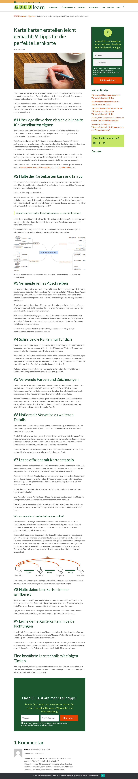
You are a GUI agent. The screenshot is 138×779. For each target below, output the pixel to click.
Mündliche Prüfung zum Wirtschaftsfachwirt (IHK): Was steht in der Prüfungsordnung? (107, 127)
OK (103, 775)
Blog (103, 7)
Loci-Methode (64, 167)
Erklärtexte (81, 7)
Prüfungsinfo (93, 7)
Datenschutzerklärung (60, 723)
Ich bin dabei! (108, 80)
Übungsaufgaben (67, 7)
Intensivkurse (53, 7)
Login (118, 7)
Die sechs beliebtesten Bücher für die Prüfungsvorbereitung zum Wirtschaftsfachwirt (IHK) (106, 111)
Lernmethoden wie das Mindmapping (35, 167)
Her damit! (69, 717)
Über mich (110, 7)
